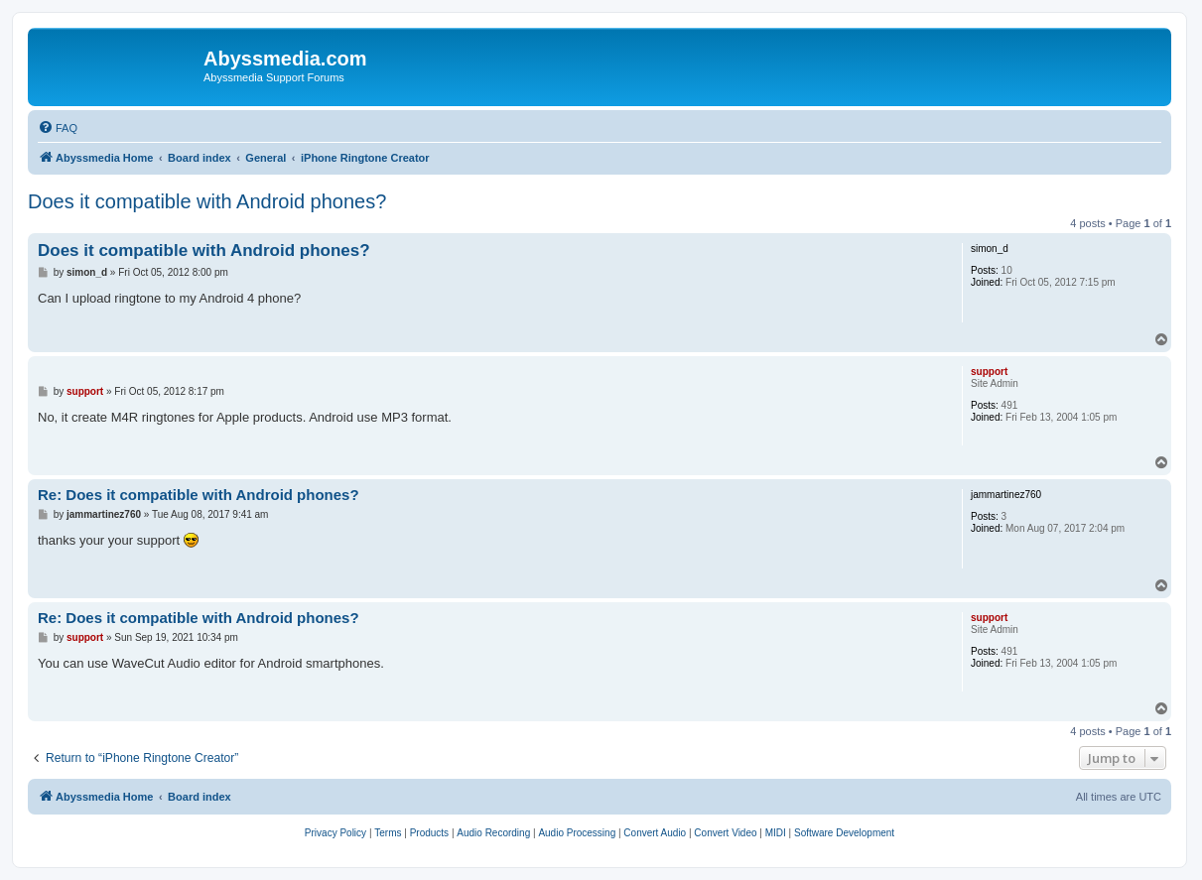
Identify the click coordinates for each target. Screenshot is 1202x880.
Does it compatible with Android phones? (207, 201)
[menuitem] (57, 128)
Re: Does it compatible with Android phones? (198, 494)
